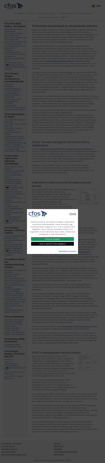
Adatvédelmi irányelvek (67, 251)
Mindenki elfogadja (52, 239)
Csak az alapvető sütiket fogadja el (52, 244)
